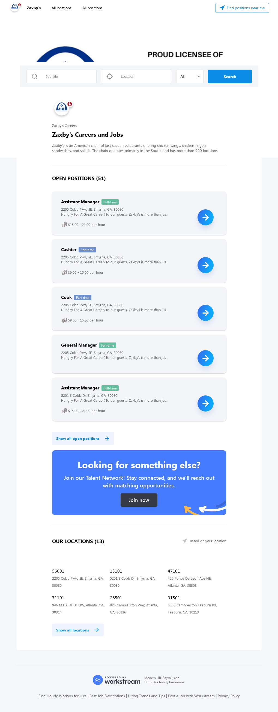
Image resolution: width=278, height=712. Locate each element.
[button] (190, 76)
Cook (66, 297)
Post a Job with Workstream (191, 695)
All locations (61, 7)
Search (230, 76)
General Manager (79, 345)
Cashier (68, 249)
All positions (92, 7)
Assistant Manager (80, 201)
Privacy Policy (229, 695)
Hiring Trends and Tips (146, 695)
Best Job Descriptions (107, 695)
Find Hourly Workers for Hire (62, 695)
